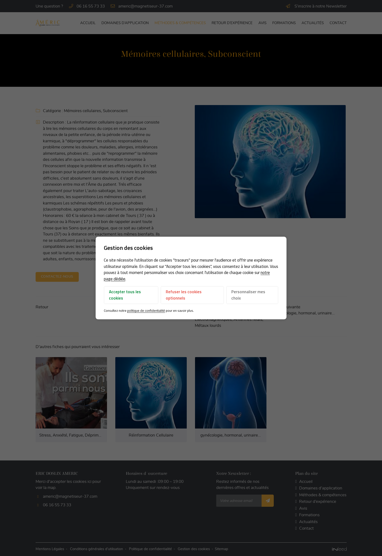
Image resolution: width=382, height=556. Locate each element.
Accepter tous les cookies (125, 295)
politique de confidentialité (146, 310)
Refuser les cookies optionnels (184, 295)
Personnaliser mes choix (248, 295)
